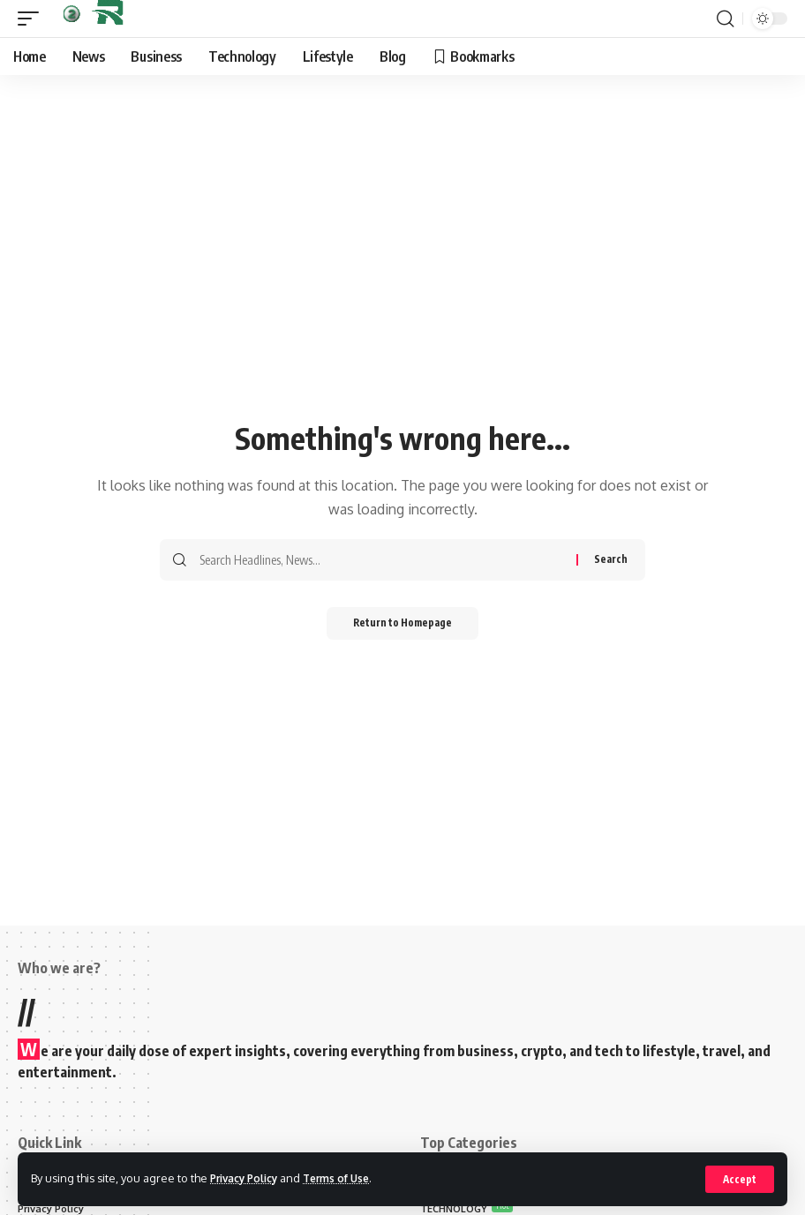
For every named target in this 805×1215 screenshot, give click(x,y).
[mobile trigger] (33, 18)
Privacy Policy (249, 1178)
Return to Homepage (403, 624)
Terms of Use (350, 1178)
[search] (724, 19)
